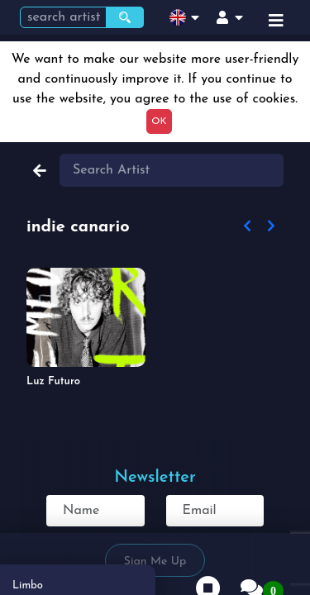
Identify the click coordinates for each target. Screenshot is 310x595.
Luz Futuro (53, 381)
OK (158, 121)
